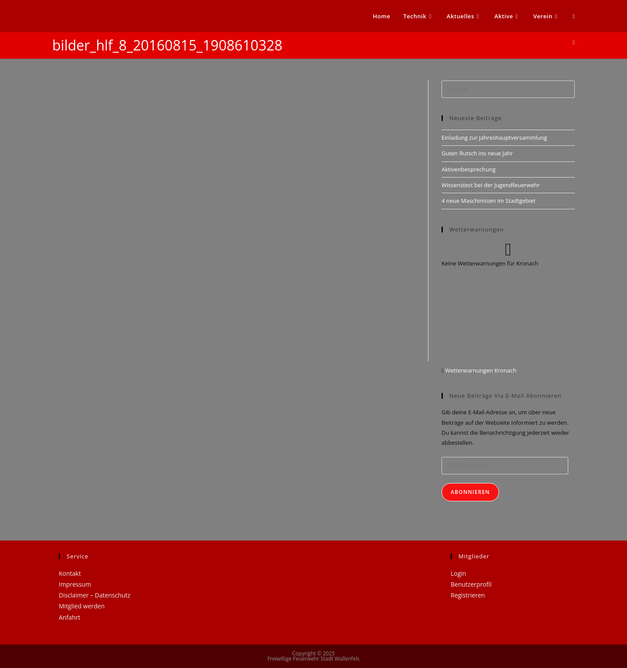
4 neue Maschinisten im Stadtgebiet (489, 201)
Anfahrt (69, 617)
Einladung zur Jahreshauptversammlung (494, 137)
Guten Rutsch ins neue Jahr (477, 153)
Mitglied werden (81, 606)
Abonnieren (470, 492)
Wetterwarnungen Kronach (480, 370)
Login (458, 573)
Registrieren (468, 595)
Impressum (75, 584)
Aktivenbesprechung (469, 169)
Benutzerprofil (471, 584)
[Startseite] (574, 42)
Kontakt (70, 573)
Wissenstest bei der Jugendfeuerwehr (491, 185)
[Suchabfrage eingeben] (508, 89)
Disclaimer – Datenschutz (94, 595)
